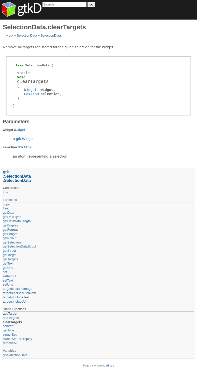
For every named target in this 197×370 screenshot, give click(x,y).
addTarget (10, 313)
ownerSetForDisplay (17, 339)
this (5, 192)
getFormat (10, 229)
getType (8, 330)
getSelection (12, 242)
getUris (8, 268)
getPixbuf (9, 238)
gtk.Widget (25, 139)
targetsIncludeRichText (19, 293)
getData (8, 212)
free (5, 208)
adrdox (110, 365)
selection (50, 94)
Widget (30, 89)
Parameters (16, 121)
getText (8, 263)
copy (6, 204)
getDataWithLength (17, 221)
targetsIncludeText (16, 297)
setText (8, 280)
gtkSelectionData (15, 355)
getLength (10, 234)
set (5, 272)
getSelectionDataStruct (19, 246)
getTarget (9, 255)
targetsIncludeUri (15, 301)
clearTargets (12, 322)
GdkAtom (31, 94)
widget (47, 89)
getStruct (9, 251)
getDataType (12, 217)
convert (8, 326)
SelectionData (27, 35)
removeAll (10, 343)
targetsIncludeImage (17, 289)
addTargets (11, 318)
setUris (8, 284)
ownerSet (10, 334)
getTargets (10, 259)
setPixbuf (9, 276)
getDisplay (10, 225)
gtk (11, 35)
